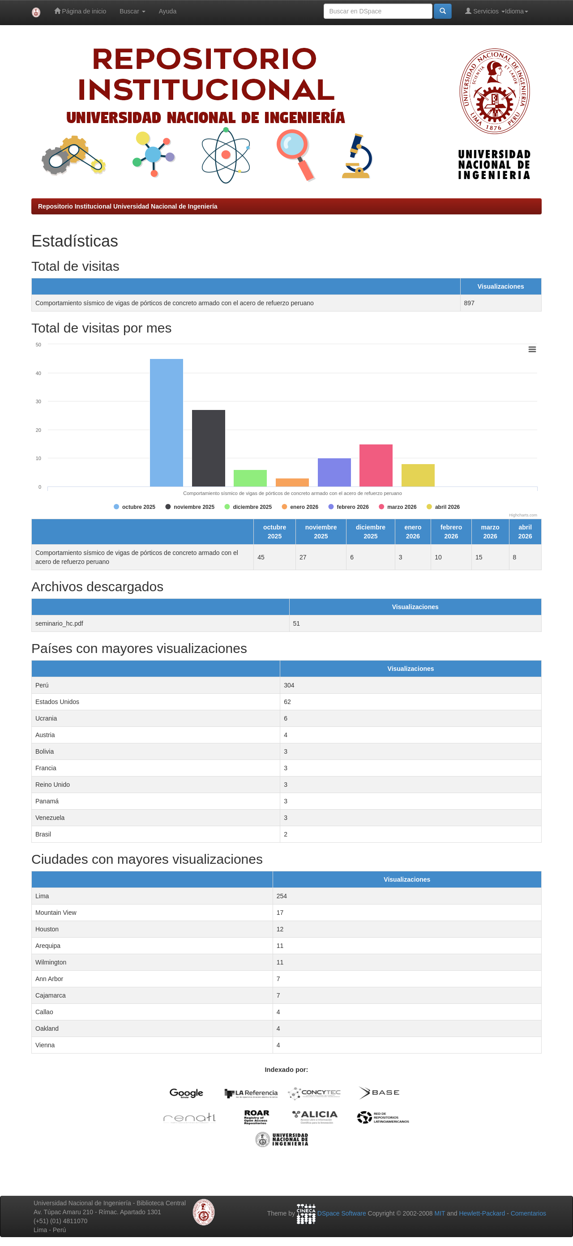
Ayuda (167, 11)
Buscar (132, 11)
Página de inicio (80, 11)
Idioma (516, 11)
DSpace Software (341, 1213)
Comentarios (528, 1213)
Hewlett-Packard (482, 1213)
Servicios (485, 11)
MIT (439, 1213)
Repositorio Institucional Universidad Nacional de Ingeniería (128, 206)
